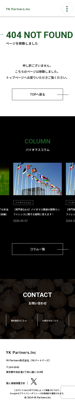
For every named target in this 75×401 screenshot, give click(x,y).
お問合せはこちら (50, 320)
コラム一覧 (37, 249)
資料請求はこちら (19, 320)
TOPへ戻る (37, 94)
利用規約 (45, 393)
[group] (37, 193)
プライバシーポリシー (29, 393)
